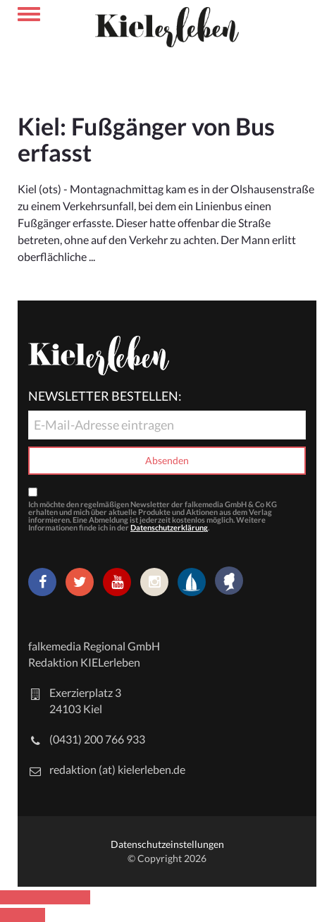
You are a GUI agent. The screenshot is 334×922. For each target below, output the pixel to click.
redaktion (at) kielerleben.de (117, 769)
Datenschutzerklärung (169, 527)
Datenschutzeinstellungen (167, 844)
